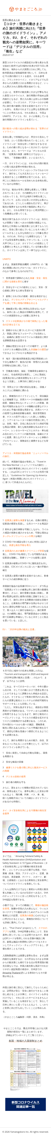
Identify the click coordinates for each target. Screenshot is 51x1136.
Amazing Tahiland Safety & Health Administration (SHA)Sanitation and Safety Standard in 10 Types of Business (24, 859)
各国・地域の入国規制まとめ (25, 1040)
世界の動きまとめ (11, 19)
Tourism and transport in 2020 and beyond (26, 674)
